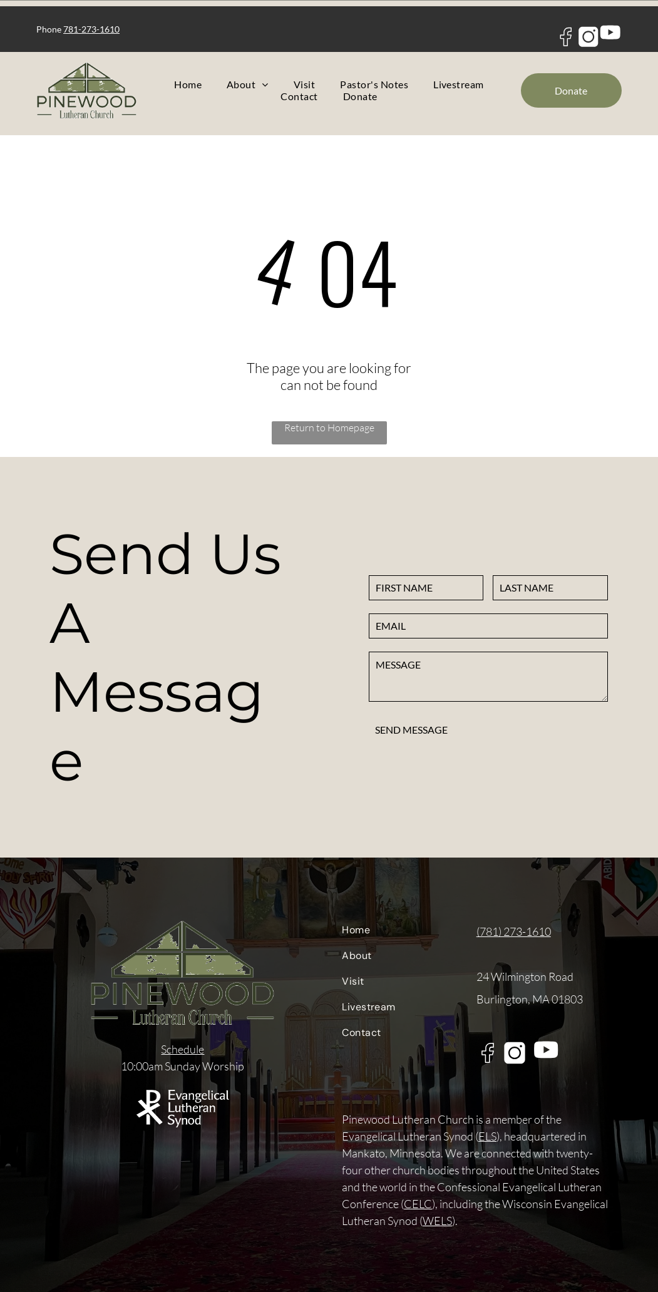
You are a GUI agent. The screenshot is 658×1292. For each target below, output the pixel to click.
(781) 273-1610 (513, 931)
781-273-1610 (91, 29)
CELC (418, 1204)
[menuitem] (188, 84)
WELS (437, 1221)
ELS (487, 1136)
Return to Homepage (329, 427)
